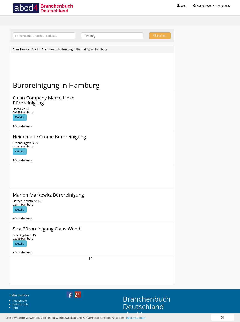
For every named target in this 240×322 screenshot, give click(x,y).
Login (182, 5)
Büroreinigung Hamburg (91, 49)
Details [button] (19, 117)
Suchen (159, 35)
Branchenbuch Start (25, 49)
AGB (15, 307)
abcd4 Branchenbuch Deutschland (43, 8)
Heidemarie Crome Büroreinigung (49, 136)
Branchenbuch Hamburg (57, 49)
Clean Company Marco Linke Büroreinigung (43, 100)
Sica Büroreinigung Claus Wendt (47, 228)
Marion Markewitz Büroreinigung (48, 195)
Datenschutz (20, 304)
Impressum (20, 300)
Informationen (135, 318)
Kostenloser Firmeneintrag (211, 5)
